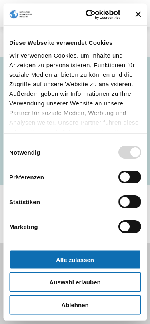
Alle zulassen (75, 259)
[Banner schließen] (138, 14)
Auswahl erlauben (74, 282)
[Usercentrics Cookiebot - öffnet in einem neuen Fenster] (89, 14)
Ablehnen (74, 304)
